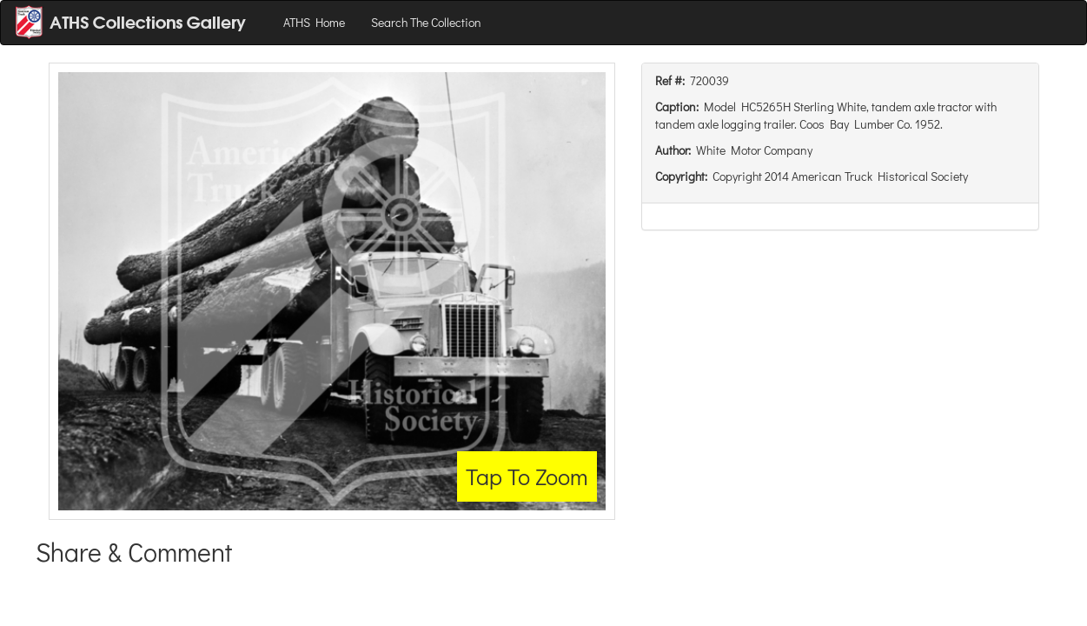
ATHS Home (314, 22)
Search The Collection (426, 22)
